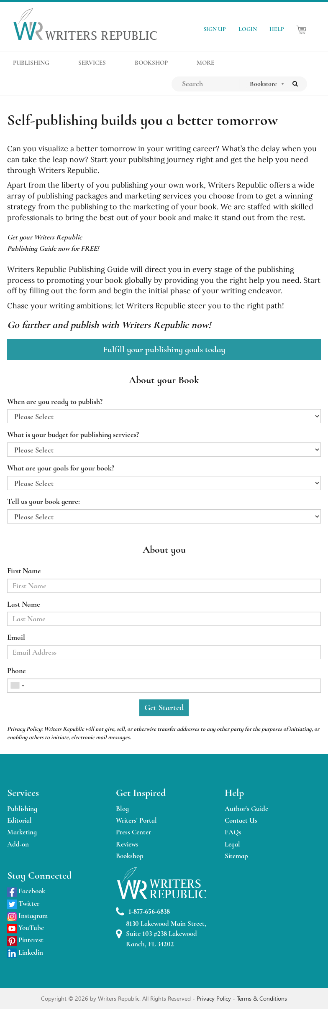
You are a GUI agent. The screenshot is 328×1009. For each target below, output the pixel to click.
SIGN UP (214, 29)
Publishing (22, 808)
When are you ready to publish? (54, 401)
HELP (276, 29)
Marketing (22, 832)
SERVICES (92, 62)
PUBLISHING (31, 62)
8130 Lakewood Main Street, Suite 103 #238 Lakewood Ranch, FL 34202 (161, 933)
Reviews (127, 844)
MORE (205, 62)
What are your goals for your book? (60, 468)
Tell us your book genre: (43, 501)
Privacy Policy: (25, 728)
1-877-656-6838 (143, 912)
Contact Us (241, 820)
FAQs (233, 832)
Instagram (27, 915)
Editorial (19, 820)
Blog (122, 808)
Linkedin (25, 952)
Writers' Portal (136, 820)
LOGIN (247, 29)
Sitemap (236, 855)
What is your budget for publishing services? (73, 434)
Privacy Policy (215, 998)
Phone (16, 670)
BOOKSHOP (151, 62)
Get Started (164, 708)
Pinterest (25, 939)
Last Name (23, 604)
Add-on (18, 844)
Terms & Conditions (262, 998)
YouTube (25, 927)
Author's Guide (246, 808)
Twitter (23, 903)
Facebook (26, 891)
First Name (24, 570)
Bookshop (130, 855)
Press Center (133, 832)
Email (16, 637)
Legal (232, 844)
